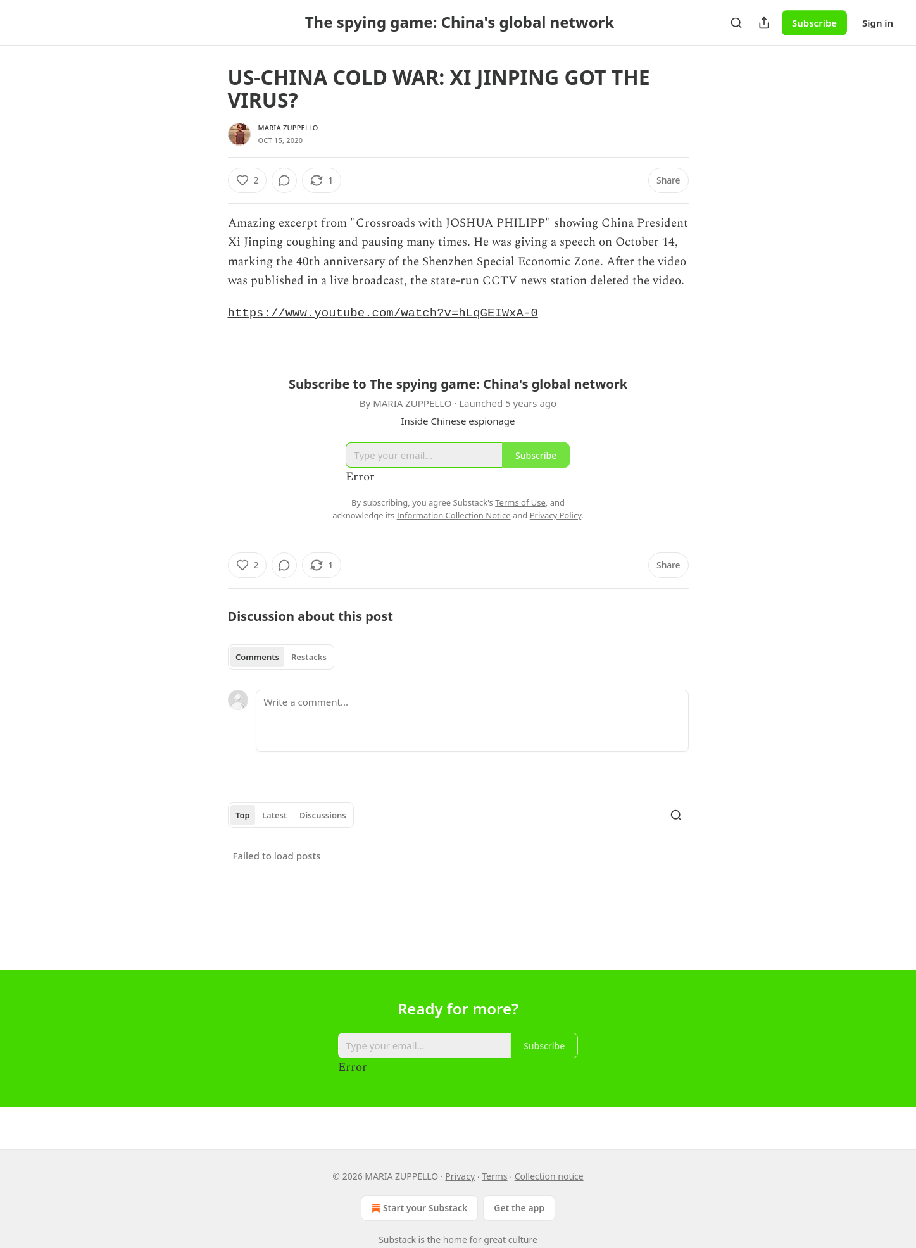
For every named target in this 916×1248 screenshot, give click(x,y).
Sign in (877, 22)
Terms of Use (520, 503)
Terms (494, 1176)
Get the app (519, 1208)
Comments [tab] (257, 658)
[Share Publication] (764, 22)
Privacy (460, 1176)
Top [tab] (242, 816)
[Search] (736, 22)
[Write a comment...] (472, 722)
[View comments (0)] (284, 180)
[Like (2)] (247, 180)
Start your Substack (418, 1208)
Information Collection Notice (454, 516)
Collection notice (549, 1176)
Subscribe (814, 22)
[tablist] (281, 658)
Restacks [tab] (309, 658)
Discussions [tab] (322, 816)
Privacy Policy (556, 516)
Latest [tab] (274, 816)
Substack (397, 1239)
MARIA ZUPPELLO (288, 127)
